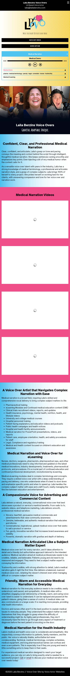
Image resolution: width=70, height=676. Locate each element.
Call (21, 658)
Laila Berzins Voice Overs (35, 2)
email (28, 658)
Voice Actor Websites (54, 672)
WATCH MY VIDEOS (35, 40)
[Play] (35, 65)
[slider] (35, 60)
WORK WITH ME (35, 46)
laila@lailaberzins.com (35, 8)
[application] (35, 61)
